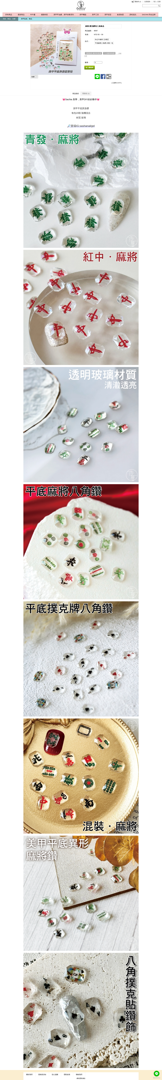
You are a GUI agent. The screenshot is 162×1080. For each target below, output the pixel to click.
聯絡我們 (79, 1074)
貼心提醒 (55, 1074)
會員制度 (120, 15)
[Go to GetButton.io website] (156, 1077)
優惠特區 (44, 15)
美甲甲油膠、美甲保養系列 (64, 15)
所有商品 (8, 15)
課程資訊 (132, 15)
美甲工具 (95, 15)
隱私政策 (67, 1074)
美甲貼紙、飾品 (26, 19)
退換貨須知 (42, 1074)
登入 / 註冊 (157, 1)
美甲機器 (83, 15)
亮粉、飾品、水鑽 (9, 19)
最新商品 (21, 15)
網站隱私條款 (81, 1078)
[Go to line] (156, 1073)
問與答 (86, 93)
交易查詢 (147, 1)
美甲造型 (108, 15)
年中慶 (32, 15)
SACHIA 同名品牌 (148, 15)
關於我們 (29, 1074)
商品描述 (75, 93)
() (136, 1)
